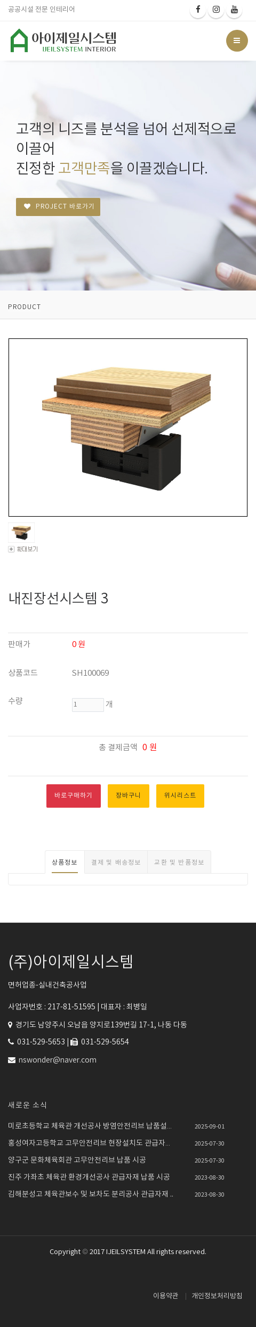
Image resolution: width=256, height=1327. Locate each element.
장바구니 (128, 795)
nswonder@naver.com (58, 1060)
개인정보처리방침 (217, 1296)
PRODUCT (24, 307)
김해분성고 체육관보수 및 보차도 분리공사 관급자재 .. (90, 1194)
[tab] (65, 862)
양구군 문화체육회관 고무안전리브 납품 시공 (77, 1160)
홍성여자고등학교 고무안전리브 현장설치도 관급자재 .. (92, 1143)
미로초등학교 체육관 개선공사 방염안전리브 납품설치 (91, 1126)
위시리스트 (180, 795)
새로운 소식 (27, 1105)
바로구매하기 (73, 795)
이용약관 (166, 1296)
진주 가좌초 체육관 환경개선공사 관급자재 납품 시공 (89, 1177)
